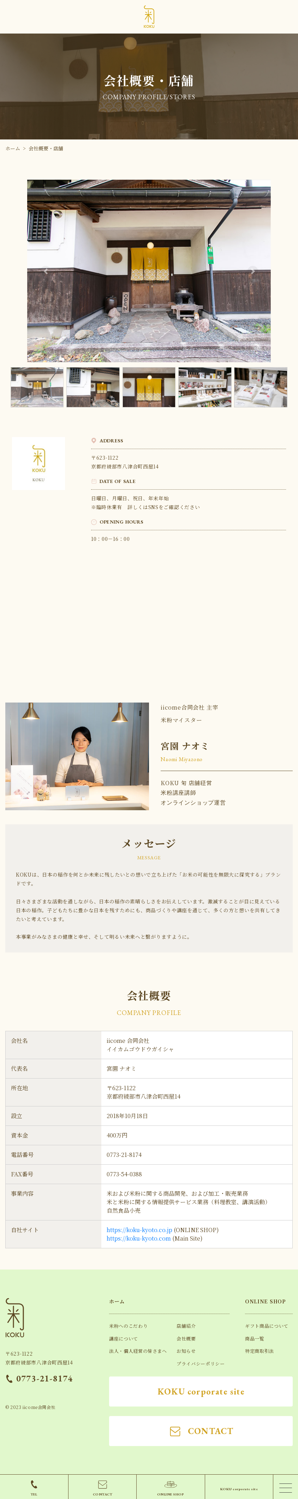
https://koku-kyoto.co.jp (139, 1230)
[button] (45, 271)
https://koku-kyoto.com (139, 1238)
